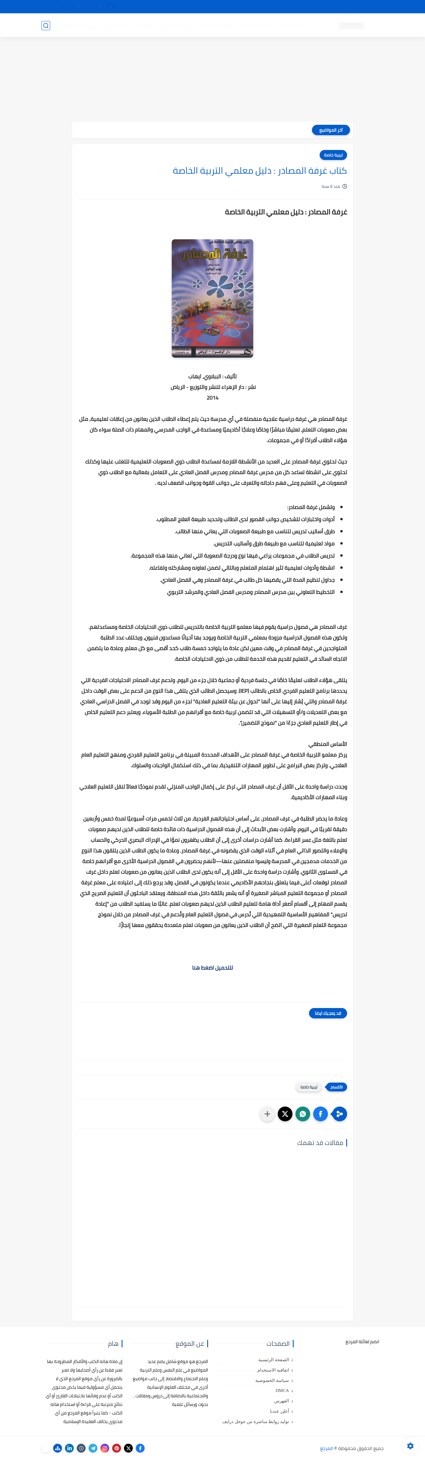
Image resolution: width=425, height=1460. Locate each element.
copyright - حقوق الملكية (197, 7)
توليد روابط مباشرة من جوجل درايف (255, 1421)
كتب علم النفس (292, 25)
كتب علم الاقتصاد (179, 25)
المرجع (326, 1448)
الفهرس (281, 1400)
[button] (320, 1114)
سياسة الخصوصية (272, 1380)
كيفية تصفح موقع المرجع (332, 7)
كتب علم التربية (256, 25)
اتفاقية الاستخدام (273, 1370)
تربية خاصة (333, 155)
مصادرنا (278, 7)
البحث (298, 7)
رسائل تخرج (146, 25)
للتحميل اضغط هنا (212, 968)
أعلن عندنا (279, 1411)
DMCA (282, 1390)
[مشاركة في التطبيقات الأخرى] (267, 1114)
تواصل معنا (371, 7)
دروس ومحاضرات (83, 25)
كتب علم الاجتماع (218, 25)
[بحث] (45, 25)
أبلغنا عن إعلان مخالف (245, 7)
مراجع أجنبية (117, 25)
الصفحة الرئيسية (273, 1359)
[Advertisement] (212, 80)
